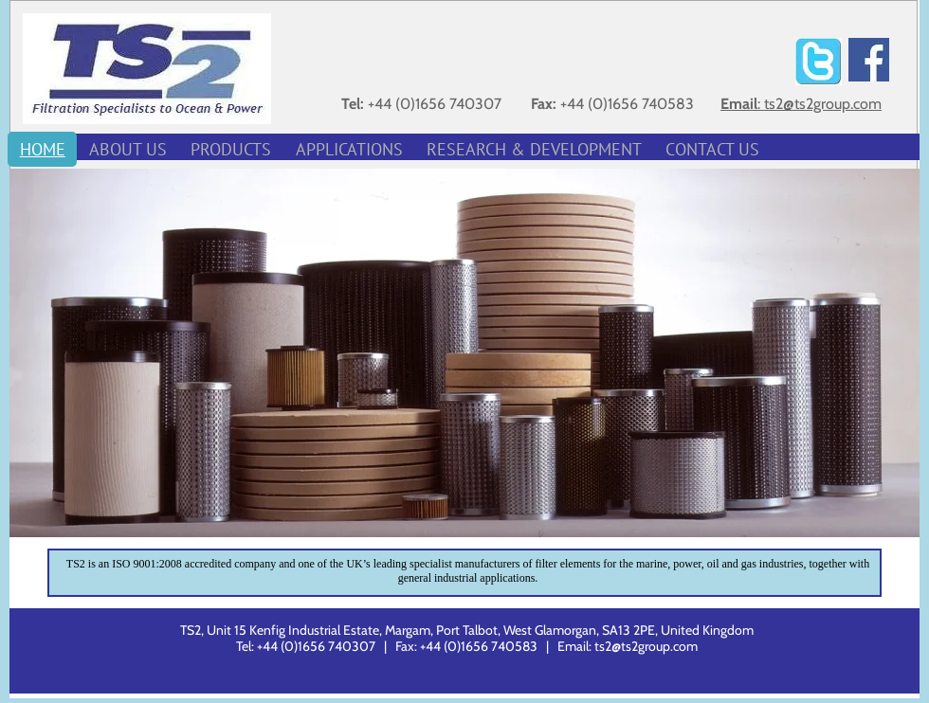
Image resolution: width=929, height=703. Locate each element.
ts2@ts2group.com (646, 646)
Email (738, 104)
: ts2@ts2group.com (819, 104)
